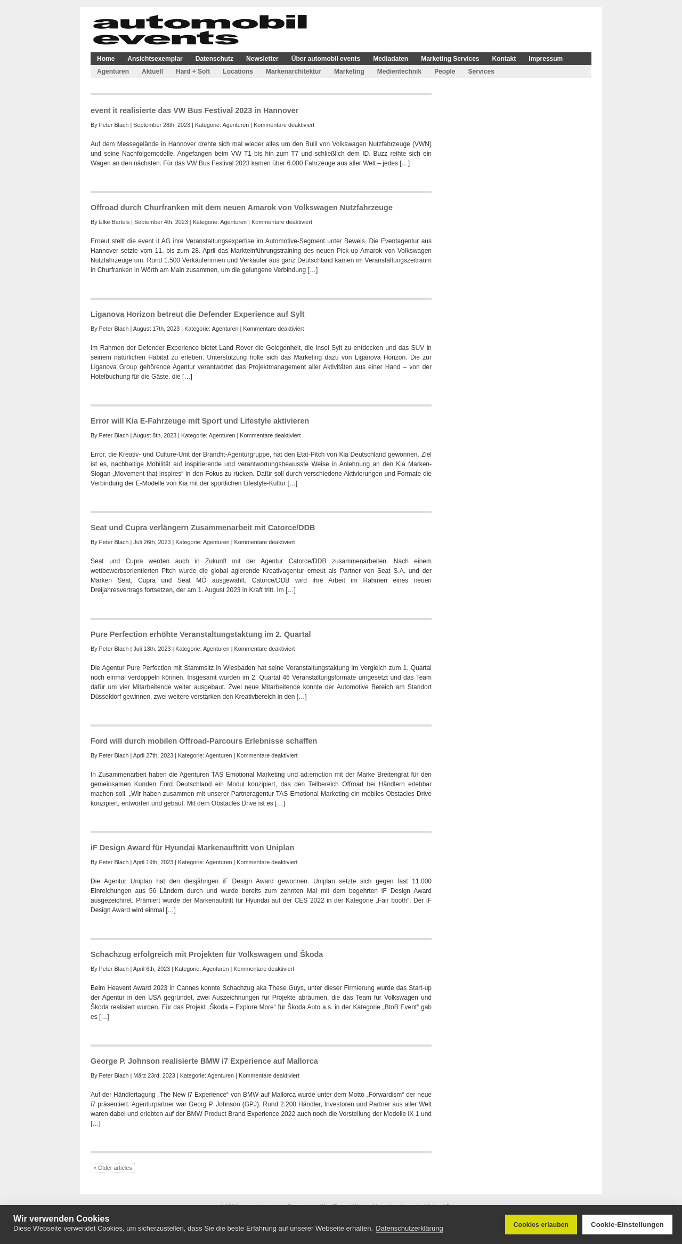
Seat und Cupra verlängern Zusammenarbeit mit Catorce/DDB (203, 527)
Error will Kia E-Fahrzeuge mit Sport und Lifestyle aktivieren (200, 421)
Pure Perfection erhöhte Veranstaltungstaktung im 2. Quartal (201, 634)
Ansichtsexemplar (154, 58)
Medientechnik (399, 71)
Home (106, 58)
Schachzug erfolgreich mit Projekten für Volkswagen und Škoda (207, 954)
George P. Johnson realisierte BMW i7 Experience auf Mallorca (204, 1061)
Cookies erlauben (541, 1225)
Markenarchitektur (293, 71)
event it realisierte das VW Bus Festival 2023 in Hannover (194, 110)
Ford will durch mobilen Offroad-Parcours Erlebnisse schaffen (204, 741)
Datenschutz (214, 58)
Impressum (546, 58)
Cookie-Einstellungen (627, 1225)
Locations (238, 71)
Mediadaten (390, 58)
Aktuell (152, 71)
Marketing (349, 71)
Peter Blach (114, 125)
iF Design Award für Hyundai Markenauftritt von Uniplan (192, 847)
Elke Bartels (114, 222)
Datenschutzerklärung (409, 1228)
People (444, 71)
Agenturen (113, 71)
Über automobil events (325, 58)
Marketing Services (450, 58)
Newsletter (262, 58)
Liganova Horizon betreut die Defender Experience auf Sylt (197, 314)
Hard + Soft (193, 71)
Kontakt (504, 58)
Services (481, 71)
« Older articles (112, 1168)
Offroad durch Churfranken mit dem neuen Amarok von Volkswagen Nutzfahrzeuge (242, 207)
